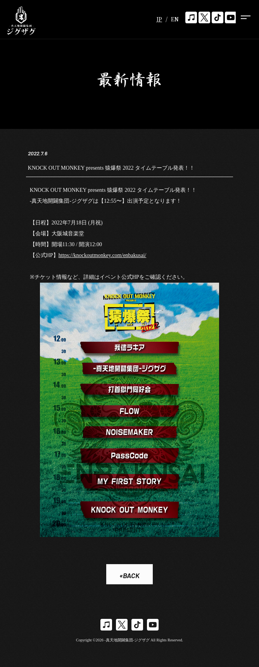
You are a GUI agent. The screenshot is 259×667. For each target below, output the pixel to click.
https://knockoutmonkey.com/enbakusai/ (103, 256)
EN (175, 19)
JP (159, 19)
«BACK (129, 576)
